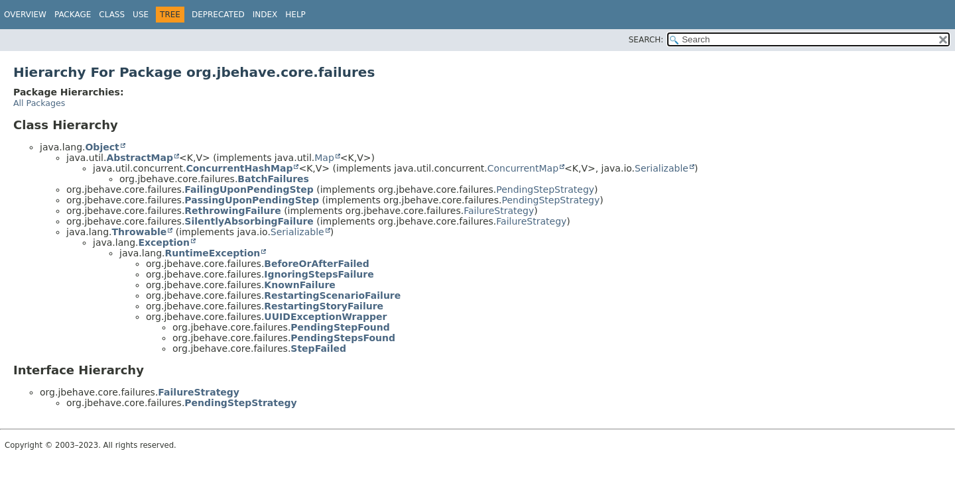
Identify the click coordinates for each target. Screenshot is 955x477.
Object (102, 147)
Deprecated (218, 14)
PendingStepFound (339, 327)
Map (324, 157)
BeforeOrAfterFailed (316, 263)
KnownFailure (300, 285)
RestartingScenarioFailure (332, 295)
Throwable (138, 232)
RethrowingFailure (232, 210)
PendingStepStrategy (545, 189)
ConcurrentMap (522, 168)
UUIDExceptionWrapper (325, 316)
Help (295, 14)
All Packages (39, 103)
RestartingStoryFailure (323, 306)
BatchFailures (273, 179)
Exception (164, 242)
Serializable (661, 168)
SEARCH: (646, 39)
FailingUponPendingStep (248, 189)
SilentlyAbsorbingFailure (248, 221)
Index (265, 14)
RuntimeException (212, 253)
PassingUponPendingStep (251, 200)
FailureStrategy (499, 210)
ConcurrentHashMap (239, 168)
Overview (25, 14)
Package (72, 14)
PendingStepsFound (342, 338)
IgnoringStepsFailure (318, 274)
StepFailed (318, 348)
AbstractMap (139, 157)
